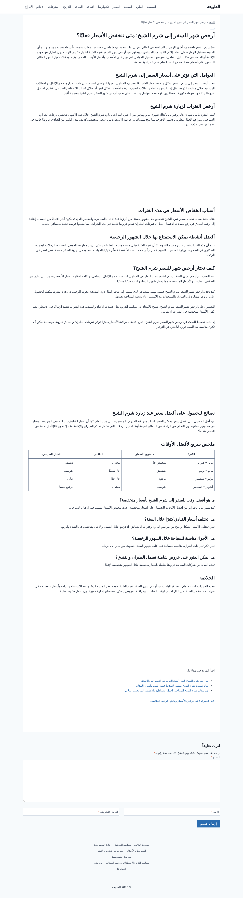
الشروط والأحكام (110, 848)
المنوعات (53, 6)
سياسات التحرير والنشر (134, 855)
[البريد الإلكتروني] (71, 813)
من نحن (128, 868)
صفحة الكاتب (132, 841)
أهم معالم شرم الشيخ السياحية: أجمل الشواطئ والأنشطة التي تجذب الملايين (161, 690)
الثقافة (90, 6)
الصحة (128, 6)
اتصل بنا (115, 868)
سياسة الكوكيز (111, 841)
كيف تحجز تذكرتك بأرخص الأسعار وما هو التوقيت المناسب (179, 700)
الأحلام (40, 6)
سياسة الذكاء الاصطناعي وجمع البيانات (121, 861)
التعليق (215, 757)
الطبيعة (151, 6)
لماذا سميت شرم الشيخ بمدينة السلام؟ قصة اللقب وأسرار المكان (168, 685)
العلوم (139, 6)
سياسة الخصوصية (105, 855)
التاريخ (67, 6)
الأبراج (29, 6)
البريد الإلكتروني (107, 812)
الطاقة (78, 6)
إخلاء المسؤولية (134, 848)
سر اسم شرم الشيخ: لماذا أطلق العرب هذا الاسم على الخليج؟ (170, 680)
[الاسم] (172, 813)
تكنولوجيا (103, 6)
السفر (116, 6)
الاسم (214, 812)
